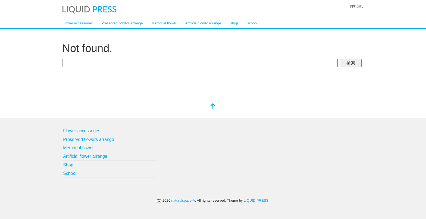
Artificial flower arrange (203, 23)
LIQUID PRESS (256, 200)
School (252, 23)
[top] (213, 106)
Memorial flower (164, 23)
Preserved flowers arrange (122, 23)
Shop (234, 23)
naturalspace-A (183, 200)
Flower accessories (77, 23)
